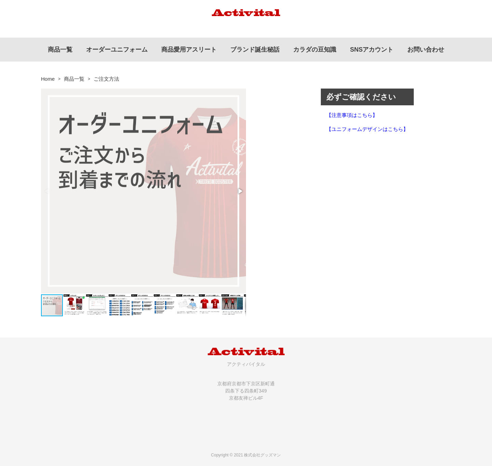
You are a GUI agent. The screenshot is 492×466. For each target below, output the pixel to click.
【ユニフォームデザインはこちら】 (367, 129)
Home (48, 79)
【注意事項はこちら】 (352, 115)
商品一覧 (74, 79)
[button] (239, 191)
